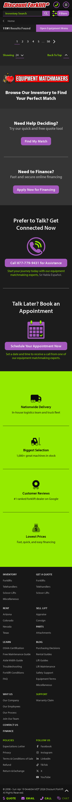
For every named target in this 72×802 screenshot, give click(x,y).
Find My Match (36, 141)
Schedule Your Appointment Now (36, 346)
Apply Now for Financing (36, 189)
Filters (63, 13)
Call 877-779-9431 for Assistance (36, 263)
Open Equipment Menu (54, 28)
